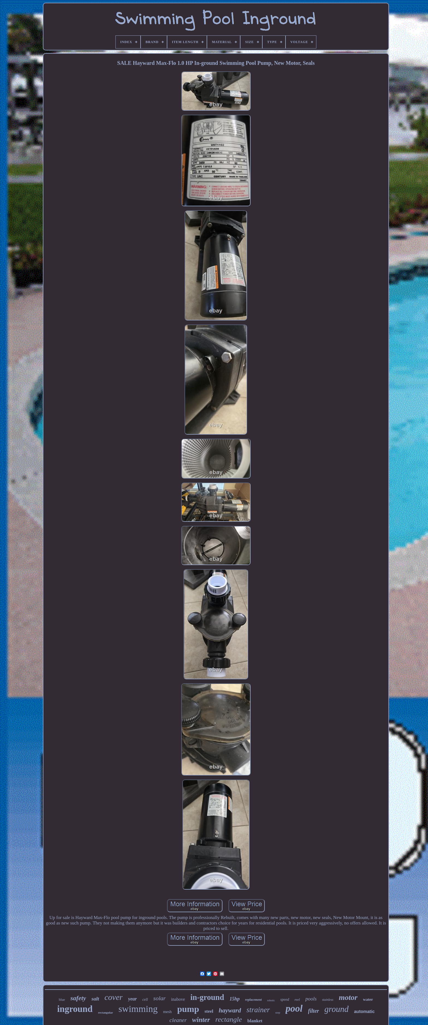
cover (114, 997)
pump (188, 1009)
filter (313, 1011)
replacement (253, 1000)
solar (159, 998)
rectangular (105, 1012)
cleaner (178, 1020)
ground (337, 1009)
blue (62, 999)
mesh (167, 1011)
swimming (138, 1009)
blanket (254, 1020)
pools (311, 999)
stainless (327, 1000)
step (277, 1012)
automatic (364, 1011)
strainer (258, 1010)
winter (201, 1019)
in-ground (207, 997)
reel (297, 999)
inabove (178, 999)
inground (75, 1009)
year (132, 999)
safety (78, 998)
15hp (235, 999)
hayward (230, 1010)
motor (348, 997)
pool (294, 1008)
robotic (271, 1000)
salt (95, 999)
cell (145, 999)
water (368, 999)
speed (284, 999)
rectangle (228, 1019)
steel (208, 1011)
